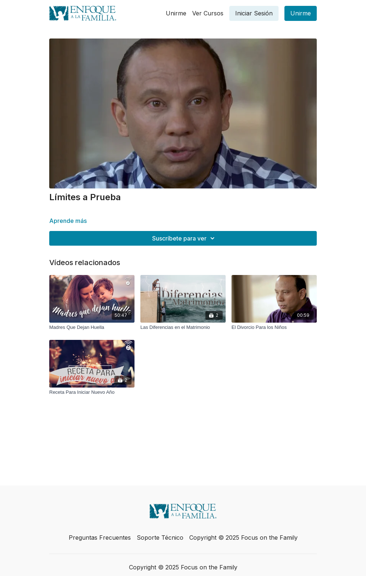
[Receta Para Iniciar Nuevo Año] (91, 392)
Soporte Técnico (160, 537)
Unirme (176, 13)
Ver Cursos (207, 13)
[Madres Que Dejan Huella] (91, 327)
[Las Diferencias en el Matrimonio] (183, 327)
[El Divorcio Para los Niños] (274, 327)
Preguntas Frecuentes (100, 537)
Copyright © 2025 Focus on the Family (243, 537)
